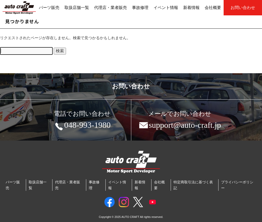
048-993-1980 (82, 126)
